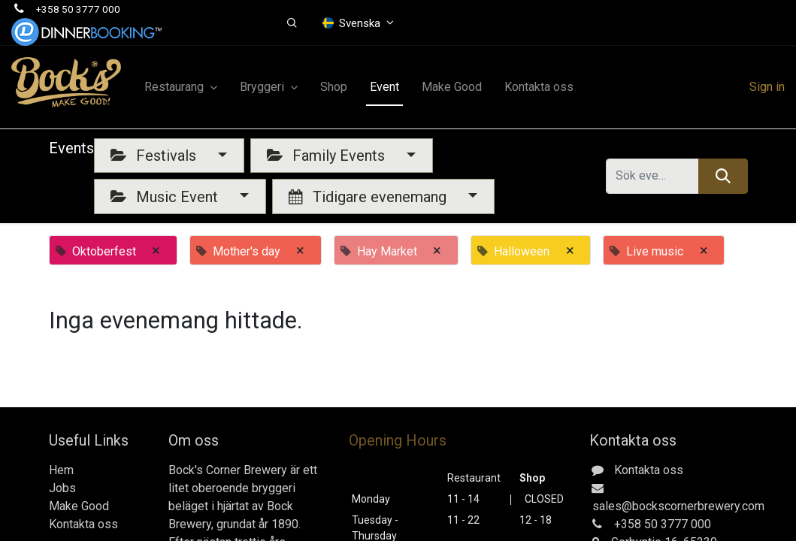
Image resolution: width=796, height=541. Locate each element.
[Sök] (722, 176)
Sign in (767, 87)
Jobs (62, 488)
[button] (292, 23)
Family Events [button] (328, 156)
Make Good (79, 506)
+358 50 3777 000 (78, 9)
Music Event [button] (166, 197)
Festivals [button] (155, 156)
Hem (61, 470)
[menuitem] (333, 87)
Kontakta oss (83, 524)
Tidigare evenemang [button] (369, 197)
